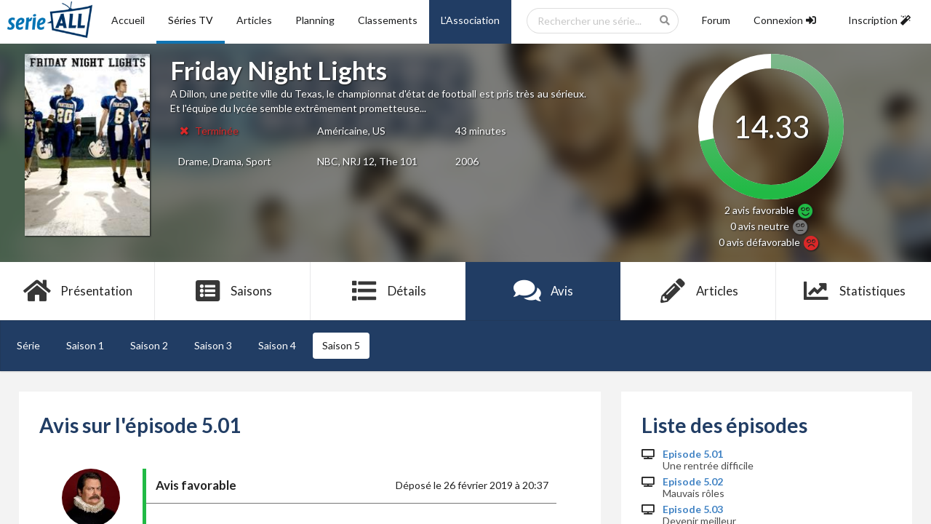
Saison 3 (213, 345)
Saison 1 (85, 345)
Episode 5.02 (693, 482)
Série (28, 345)
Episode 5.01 (693, 454)
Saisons (233, 291)
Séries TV (190, 20)
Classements (387, 20)
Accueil (128, 20)
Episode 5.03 (693, 509)
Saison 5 (341, 345)
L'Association (470, 20)
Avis (543, 291)
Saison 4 (277, 345)
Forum (716, 20)
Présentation (77, 291)
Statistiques (854, 291)
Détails (388, 291)
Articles (254, 20)
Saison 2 (149, 345)
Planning (315, 20)
